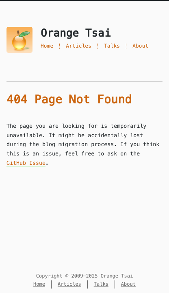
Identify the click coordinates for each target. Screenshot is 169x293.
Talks (112, 45)
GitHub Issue (26, 163)
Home (47, 45)
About (140, 45)
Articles (78, 45)
